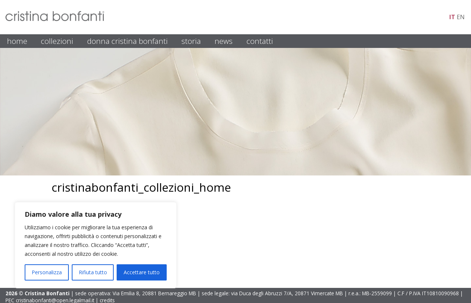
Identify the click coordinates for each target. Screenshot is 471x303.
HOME (17, 41)
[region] (96, 245)
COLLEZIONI (57, 41)
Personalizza (47, 272)
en (461, 17)
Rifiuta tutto (93, 272)
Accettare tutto (142, 272)
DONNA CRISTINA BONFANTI (127, 41)
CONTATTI (260, 41)
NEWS (224, 41)
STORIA (191, 41)
